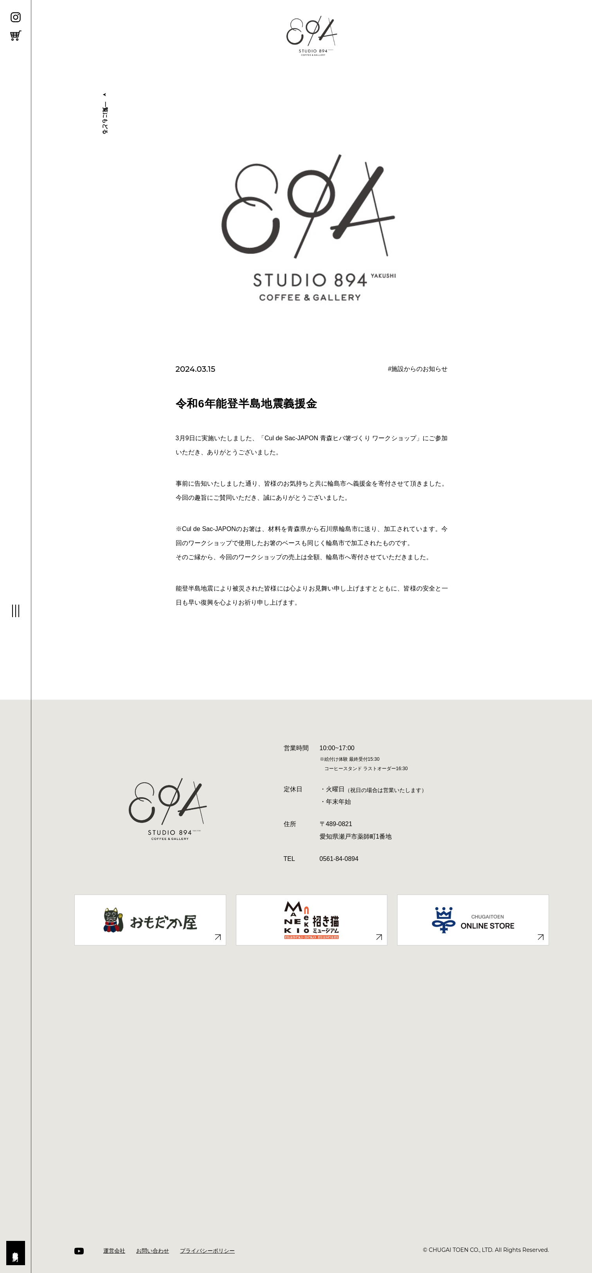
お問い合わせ (152, 1251)
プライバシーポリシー (207, 1251)
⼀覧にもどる (105, 112)
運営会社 (114, 1251)
